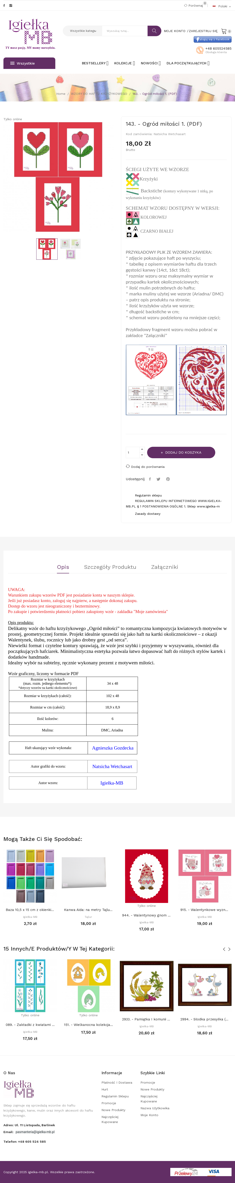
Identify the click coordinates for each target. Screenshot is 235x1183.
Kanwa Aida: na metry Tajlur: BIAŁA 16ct (88, 910)
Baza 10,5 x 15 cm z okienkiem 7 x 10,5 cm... (30, 910)
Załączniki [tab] (164, 567)
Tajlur (88, 917)
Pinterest (168, 479)
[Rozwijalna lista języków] (222, 6)
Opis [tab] (63, 567)
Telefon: (24, 1141)
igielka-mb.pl (38, 1172)
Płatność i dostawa (116, 1082)
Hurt (104, 1089)
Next (117, 177)
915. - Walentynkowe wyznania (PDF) (204, 910)
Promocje (108, 1103)
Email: (8, 1132)
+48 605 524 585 (32, 1141)
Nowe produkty (113, 1110)
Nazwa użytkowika (154, 1108)
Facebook (4, 5)
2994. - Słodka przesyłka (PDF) (204, 1019)
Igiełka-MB (30, 917)
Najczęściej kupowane (109, 1119)
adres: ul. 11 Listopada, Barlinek (29, 1125)
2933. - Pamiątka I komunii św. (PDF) (146, 1019)
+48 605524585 (218, 48)
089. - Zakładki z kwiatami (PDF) (30, 1025)
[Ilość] (133, 452)
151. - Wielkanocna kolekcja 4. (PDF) (88, 1025)
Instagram (10, 5)
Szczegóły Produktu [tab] (110, 567)
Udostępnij (150, 479)
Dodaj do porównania (145, 466)
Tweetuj (159, 479)
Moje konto (149, 1115)
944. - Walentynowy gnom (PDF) (146, 915)
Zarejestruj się (203, 31)
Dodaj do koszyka (182, 452)
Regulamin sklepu (115, 1096)
